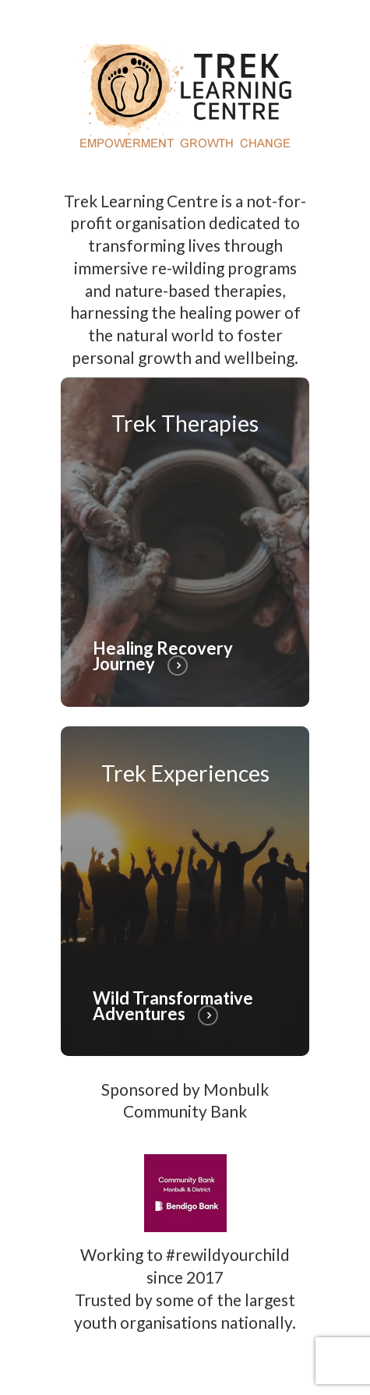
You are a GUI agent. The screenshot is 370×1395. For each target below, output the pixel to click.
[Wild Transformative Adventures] (185, 891)
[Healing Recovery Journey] (185, 542)
